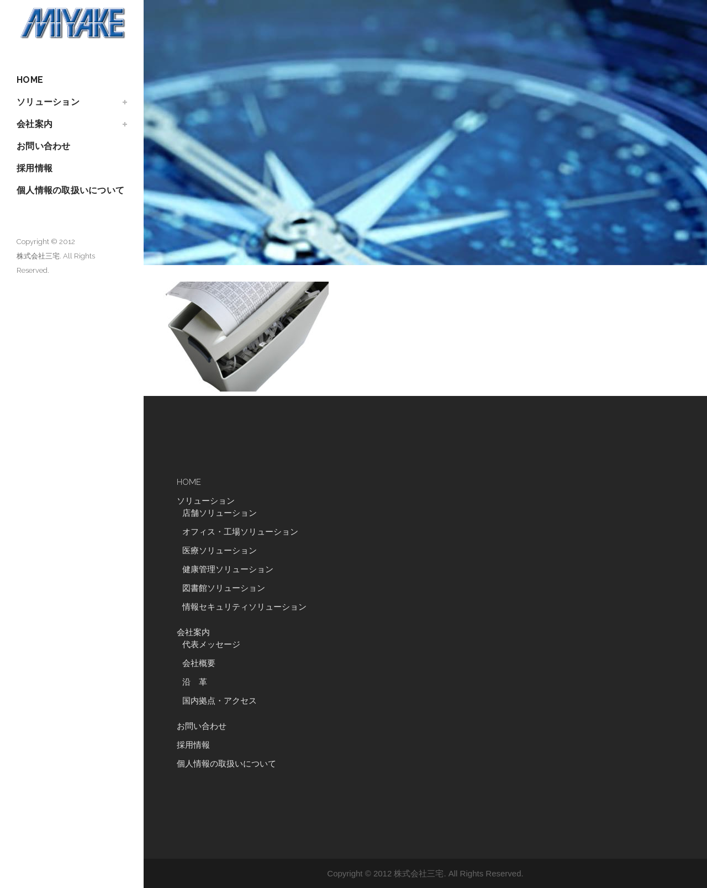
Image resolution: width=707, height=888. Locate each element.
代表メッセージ (211, 644)
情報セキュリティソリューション (244, 607)
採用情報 (193, 745)
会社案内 (193, 632)
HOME (189, 482)
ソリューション (206, 501)
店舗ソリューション (219, 513)
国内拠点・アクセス (219, 701)
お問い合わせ (201, 726)
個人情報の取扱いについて (226, 764)
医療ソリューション (219, 551)
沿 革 (198, 682)
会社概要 (198, 663)
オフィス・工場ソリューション (240, 532)
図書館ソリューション (223, 588)
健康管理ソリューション (227, 569)
